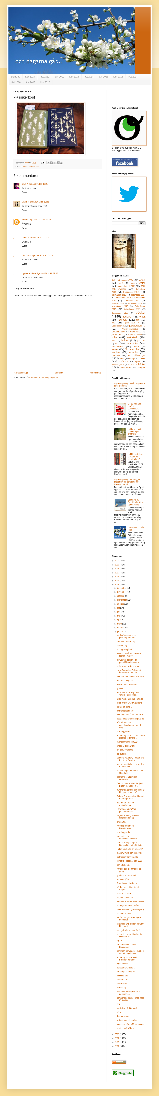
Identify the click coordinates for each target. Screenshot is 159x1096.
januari (120, 631)
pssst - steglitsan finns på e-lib (130, 719)
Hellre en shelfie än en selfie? (130, 849)
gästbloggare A (132, 323)
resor (38, 167)
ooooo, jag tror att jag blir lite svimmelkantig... (129, 935)
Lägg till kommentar (24, 288)
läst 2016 (118, 76)
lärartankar (132, 343)
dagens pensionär (125, 897)
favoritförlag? (122, 645)
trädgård (141, 367)
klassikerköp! (122, 976)
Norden (116, 352)
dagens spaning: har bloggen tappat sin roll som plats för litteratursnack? (127, 482)
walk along (121, 987)
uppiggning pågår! (125, 649)
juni (119, 612)
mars (119, 624)
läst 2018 (16, 82)
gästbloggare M (136, 325)
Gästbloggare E (118, 326)
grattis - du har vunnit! (126, 875)
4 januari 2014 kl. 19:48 (40, 219)
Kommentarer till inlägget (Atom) (43, 378)
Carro (24, 237)
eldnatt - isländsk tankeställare (130, 901)
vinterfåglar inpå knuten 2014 (130, 715)
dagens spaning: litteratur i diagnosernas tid (129, 816)
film (138, 320)
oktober (120, 596)
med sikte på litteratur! (127, 1008)
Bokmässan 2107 (120, 313)
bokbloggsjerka (123, 731)
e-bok (142, 316)
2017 (117, 573)
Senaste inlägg (21, 373)
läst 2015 (103, 76)
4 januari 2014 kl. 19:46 (38, 202)
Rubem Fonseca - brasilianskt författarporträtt (130, 797)
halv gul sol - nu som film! (128, 930)
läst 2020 (45, 82)
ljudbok (125, 340)
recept (132, 358)
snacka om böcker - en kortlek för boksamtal (130, 765)
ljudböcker (141, 341)
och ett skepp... (123, 865)
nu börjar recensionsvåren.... (129, 905)
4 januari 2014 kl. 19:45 (37, 184)
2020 (117, 561)
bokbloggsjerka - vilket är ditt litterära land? (135, 456)
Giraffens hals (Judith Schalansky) (126, 945)
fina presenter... (124, 1016)
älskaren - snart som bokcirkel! (130, 676)
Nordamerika (132, 349)
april (119, 620)
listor (114, 341)
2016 (117, 576)
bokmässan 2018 (120, 306)
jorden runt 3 (135, 332)
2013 (117, 1034)
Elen (24, 184)
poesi (121, 358)
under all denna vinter (126, 746)
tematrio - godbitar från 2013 (129, 861)
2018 (117, 569)
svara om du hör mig (126, 641)
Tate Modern (122, 979)
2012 (117, 1038)
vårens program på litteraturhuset (125, 827)
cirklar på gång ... (124, 707)
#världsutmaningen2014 (122, 280)
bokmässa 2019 (118, 303)
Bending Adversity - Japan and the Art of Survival (130, 759)
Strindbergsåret (118, 364)
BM (118, 1004)
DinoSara (26, 255)
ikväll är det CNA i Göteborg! (129, 703)
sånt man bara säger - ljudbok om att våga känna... (130, 952)
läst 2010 (30, 76)
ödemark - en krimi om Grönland (127, 778)
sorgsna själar (123, 879)
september (122, 600)
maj (119, 616)
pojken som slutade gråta (128, 666)
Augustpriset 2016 (126, 286)
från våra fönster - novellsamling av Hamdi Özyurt (129, 725)
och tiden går (136, 355)
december (122, 588)
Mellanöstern (117, 346)
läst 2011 (45, 76)
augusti (120, 604)
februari (121, 628)
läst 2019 (30, 82)
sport (137, 361)
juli (118, 608)
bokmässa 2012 (131, 292)
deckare (126, 316)
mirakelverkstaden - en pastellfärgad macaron (128, 661)
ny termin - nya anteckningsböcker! (127, 837)
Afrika (142, 280)
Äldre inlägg (95, 373)
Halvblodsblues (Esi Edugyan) (130, 909)
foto (113, 323)
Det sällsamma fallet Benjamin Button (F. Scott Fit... (130, 784)
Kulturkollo (132, 337)
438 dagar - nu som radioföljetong (125, 804)
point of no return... (125, 893)
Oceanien (116, 355)
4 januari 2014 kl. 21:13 (42, 255)
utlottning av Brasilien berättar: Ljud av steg (136, 502)
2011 (117, 1042)
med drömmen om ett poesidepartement (126, 636)
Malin (24, 202)
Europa (32, 167)
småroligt (123, 361)
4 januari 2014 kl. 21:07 (38, 237)
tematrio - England (125, 680)
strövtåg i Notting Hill (126, 971)
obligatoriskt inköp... (126, 968)
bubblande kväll (124, 913)
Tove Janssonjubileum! (127, 883)
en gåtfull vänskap (125, 750)
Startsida (15, 76)
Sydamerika (125, 367)
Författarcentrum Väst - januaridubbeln (127, 810)
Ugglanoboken (29, 273)
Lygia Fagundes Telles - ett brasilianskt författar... (129, 671)
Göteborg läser (118, 332)
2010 (117, 1046)
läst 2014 (89, 76)
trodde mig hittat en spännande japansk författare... (131, 736)
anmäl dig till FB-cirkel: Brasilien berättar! (127, 958)
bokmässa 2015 (123, 297)
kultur (115, 337)
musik (136, 346)
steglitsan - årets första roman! (130, 1024)
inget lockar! (122, 964)
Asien (142, 283)
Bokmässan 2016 (135, 303)
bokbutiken (122, 754)
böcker (25, 167)
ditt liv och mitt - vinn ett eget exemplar (135, 431)
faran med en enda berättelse (130, 699)
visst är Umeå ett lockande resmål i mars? (129, 654)
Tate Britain (122, 983)
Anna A (25, 219)
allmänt (121, 283)
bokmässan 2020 (132, 309)
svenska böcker (136, 364)
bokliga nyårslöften (125, 1028)
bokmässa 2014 (138, 295)
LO (116, 343)
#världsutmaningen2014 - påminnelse (128, 992)
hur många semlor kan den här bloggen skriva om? (130, 791)
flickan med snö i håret (127, 684)
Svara (24, 192)
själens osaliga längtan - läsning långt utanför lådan (130, 843)
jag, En (120, 940)
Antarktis (132, 283)
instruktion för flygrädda (127, 857)
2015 (117, 580)
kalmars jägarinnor (125, 711)
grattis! (120, 688)
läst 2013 (74, 76)
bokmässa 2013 (119, 295)
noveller (133, 352)
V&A (119, 1012)
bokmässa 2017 (132, 300)
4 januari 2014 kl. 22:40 (47, 273)
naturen (115, 349)
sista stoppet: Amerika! (127, 1020)
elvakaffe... (122, 822)
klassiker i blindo (135, 334)
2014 (117, 584)
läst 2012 (59, 76)
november (122, 592)
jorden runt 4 (117, 334)
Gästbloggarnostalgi (130, 329)
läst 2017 (133, 76)
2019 (117, 565)
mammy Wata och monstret (129, 853)
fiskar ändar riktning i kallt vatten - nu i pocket (128, 693)
